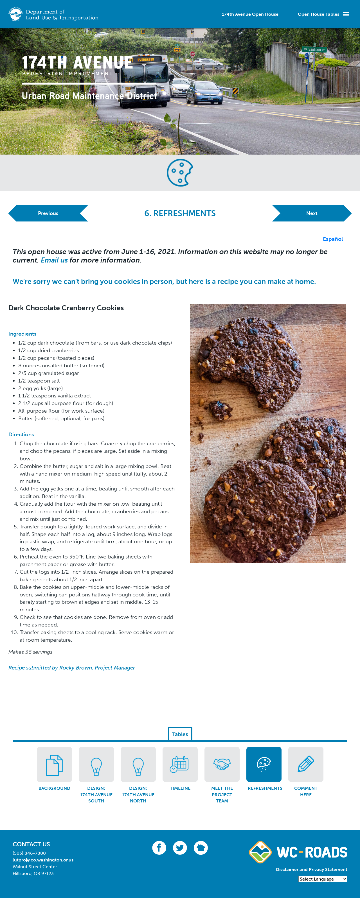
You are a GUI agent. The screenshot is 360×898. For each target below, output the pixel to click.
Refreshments (265, 788)
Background (54, 788)
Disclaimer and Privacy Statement (311, 869)
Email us (54, 260)
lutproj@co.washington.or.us (43, 860)
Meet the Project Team (222, 795)
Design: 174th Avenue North (138, 795)
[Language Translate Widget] (322, 879)
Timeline (180, 788)
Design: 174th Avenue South (96, 795)
